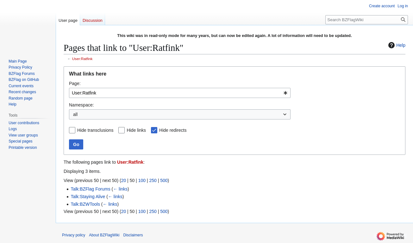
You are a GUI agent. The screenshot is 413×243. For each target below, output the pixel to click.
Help (396, 45)
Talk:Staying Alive (88, 196)
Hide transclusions (95, 130)
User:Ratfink (82, 59)
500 (163, 180)
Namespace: (81, 104)
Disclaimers (133, 235)
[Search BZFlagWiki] (366, 19)
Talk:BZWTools (85, 204)
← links (120, 188)
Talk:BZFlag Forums (90, 188)
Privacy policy (73, 235)
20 (123, 180)
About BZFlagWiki (104, 235)
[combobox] (180, 93)
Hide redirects (172, 130)
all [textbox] (75, 114)
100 (142, 180)
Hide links (136, 130)
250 (152, 180)
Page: (75, 83)
